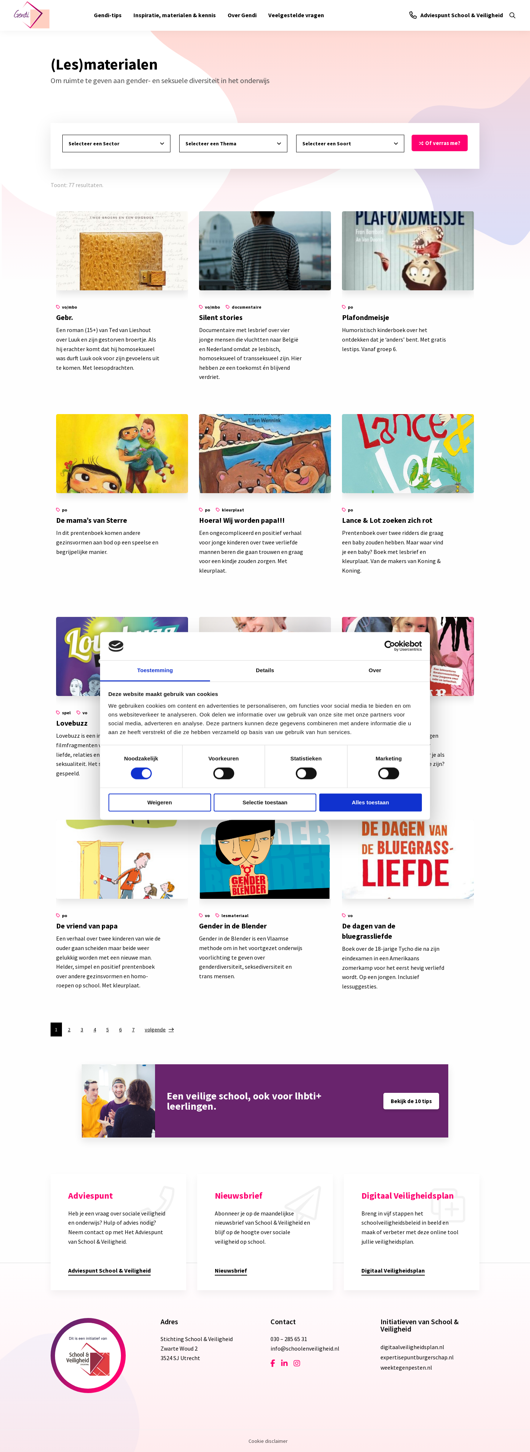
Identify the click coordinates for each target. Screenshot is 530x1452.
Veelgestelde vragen (296, 15)
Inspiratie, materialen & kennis (174, 15)
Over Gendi (242, 15)
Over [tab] (375, 670)
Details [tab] (265, 670)
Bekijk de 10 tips (411, 1101)
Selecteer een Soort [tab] (326, 143)
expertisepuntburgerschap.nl (417, 1357)
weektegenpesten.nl (406, 1367)
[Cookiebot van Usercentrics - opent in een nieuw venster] (390, 646)
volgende (155, 1029)
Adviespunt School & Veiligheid (456, 15)
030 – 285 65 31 (288, 1339)
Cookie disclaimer (268, 1441)
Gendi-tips (108, 15)
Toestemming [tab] (155, 670)
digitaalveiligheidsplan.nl (412, 1347)
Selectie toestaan (265, 802)
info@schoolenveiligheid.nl (304, 1348)
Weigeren (159, 802)
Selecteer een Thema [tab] (210, 143)
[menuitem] (108, 15)
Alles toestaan (370, 802)
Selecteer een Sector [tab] (94, 143)
